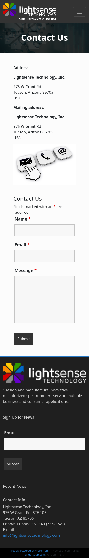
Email (22, 244)
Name (22, 219)
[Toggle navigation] (79, 12)
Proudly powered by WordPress (29, 550)
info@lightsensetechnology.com (31, 535)
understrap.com (35, 554)
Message (25, 270)
